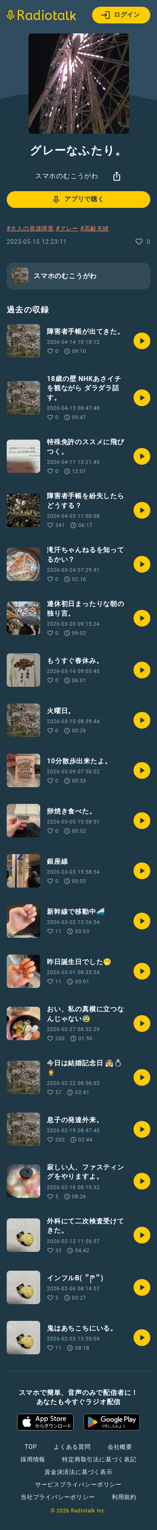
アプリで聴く (77, 199)
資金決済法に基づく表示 (78, 1472)
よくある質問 (72, 1446)
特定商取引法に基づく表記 (99, 1459)
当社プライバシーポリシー (58, 1497)
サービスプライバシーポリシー (78, 1484)
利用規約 (124, 1497)
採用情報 (33, 1459)
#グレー (67, 228)
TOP (31, 1446)
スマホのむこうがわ (66, 176)
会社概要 (120, 1446)
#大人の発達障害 (30, 228)
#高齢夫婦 (94, 228)
